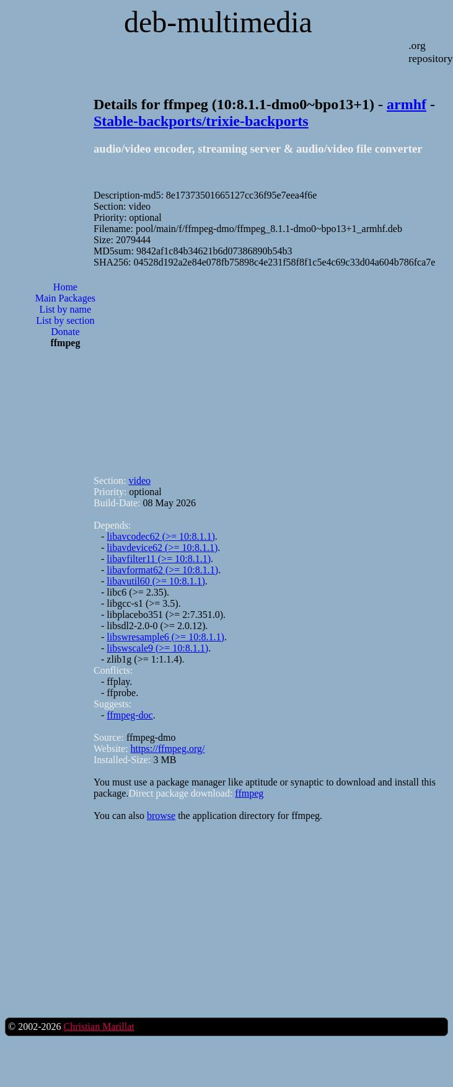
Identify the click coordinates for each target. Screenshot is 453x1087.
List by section (65, 320)
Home (65, 287)
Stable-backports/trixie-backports (201, 121)
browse (161, 815)
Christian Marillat (98, 1026)
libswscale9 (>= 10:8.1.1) (157, 648)
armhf (406, 104)
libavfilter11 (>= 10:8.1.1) (159, 558)
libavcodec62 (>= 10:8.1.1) (160, 536)
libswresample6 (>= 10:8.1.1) (165, 637)
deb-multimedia (218, 22)
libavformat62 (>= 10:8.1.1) (162, 570)
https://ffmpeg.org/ (168, 748)
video (139, 480)
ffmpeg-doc (129, 715)
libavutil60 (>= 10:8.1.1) (156, 581)
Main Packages (65, 298)
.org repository (430, 52)
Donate (65, 331)
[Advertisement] (65, 410)
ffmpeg (249, 793)
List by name (66, 309)
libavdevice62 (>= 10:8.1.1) (162, 547)
